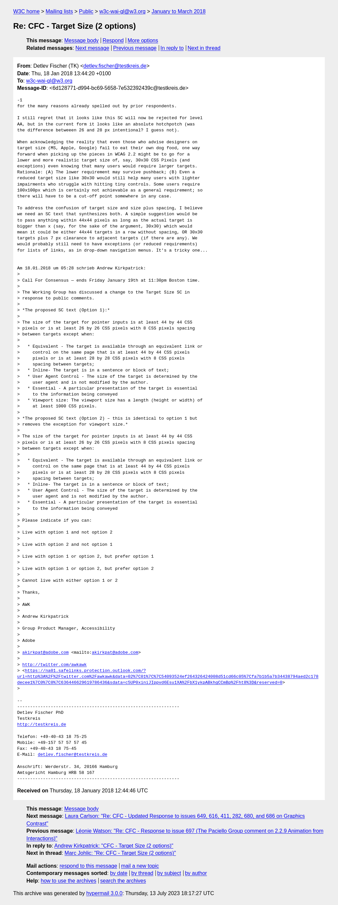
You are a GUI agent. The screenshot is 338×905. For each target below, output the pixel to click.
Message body (81, 40)
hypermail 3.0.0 (104, 893)
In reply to (172, 48)
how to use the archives (68, 881)
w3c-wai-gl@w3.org (122, 11)
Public (86, 11)
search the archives (123, 881)
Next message (92, 48)
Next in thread (203, 48)
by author (196, 873)
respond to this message (88, 866)
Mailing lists (59, 11)
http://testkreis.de (41, 725)
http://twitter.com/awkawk (54, 665)
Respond (113, 40)
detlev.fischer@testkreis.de (114, 66)
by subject (169, 873)
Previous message (135, 48)
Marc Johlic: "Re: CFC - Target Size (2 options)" (120, 853)
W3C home (26, 11)
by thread (142, 873)
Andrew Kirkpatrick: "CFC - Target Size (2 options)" (113, 846)
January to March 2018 (179, 11)
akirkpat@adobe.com (45, 653)
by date (118, 873)
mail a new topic (140, 866)
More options (143, 40)
